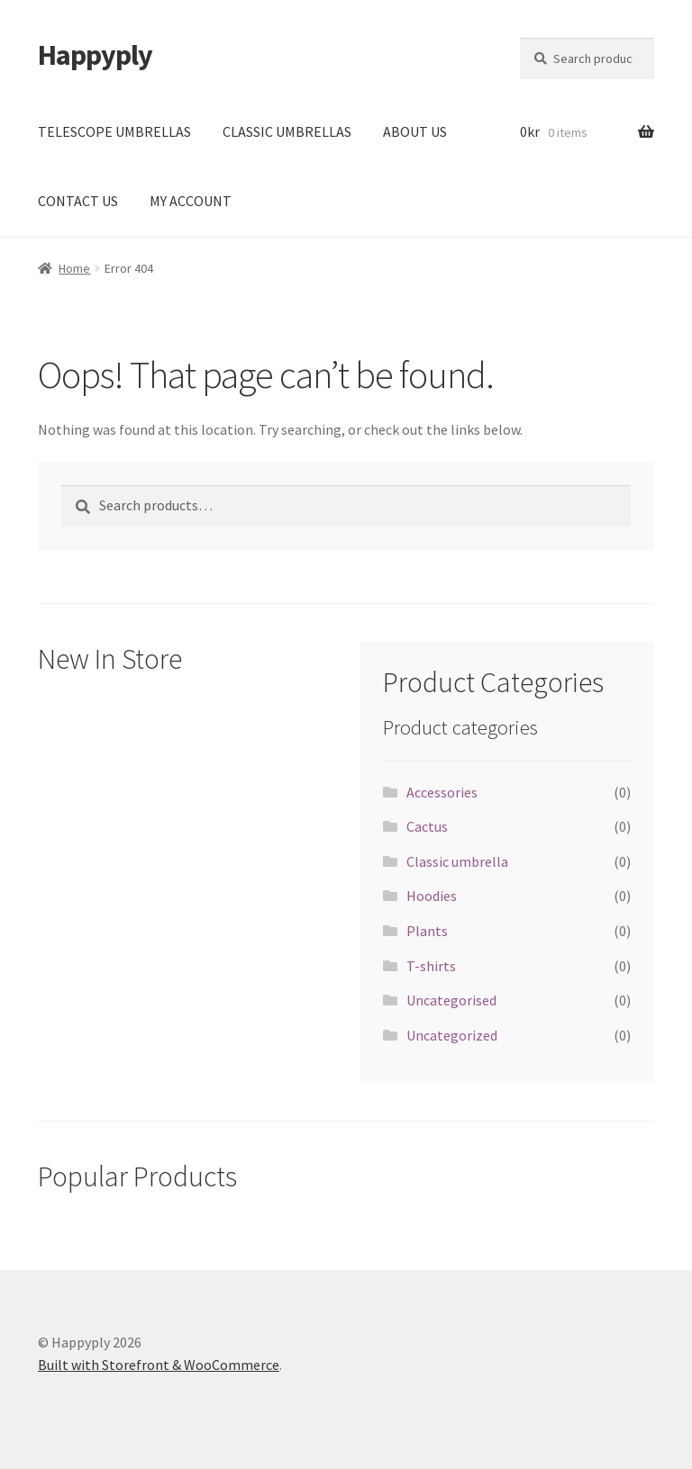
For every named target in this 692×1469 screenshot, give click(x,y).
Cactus (427, 826)
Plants (427, 931)
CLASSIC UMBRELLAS (287, 131)
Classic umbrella (457, 861)
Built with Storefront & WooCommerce (158, 1365)
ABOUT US (415, 131)
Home (74, 268)
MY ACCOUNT (191, 201)
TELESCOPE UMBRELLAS (114, 131)
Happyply (95, 55)
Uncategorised (451, 1000)
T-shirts (431, 966)
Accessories (442, 792)
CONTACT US (78, 201)
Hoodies (431, 896)
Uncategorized (451, 1035)
